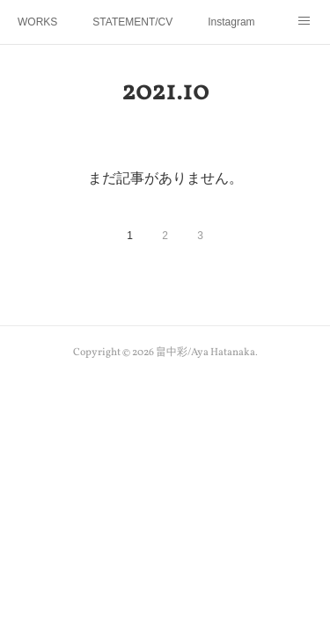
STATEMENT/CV (132, 22)
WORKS (37, 22)
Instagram (231, 22)
